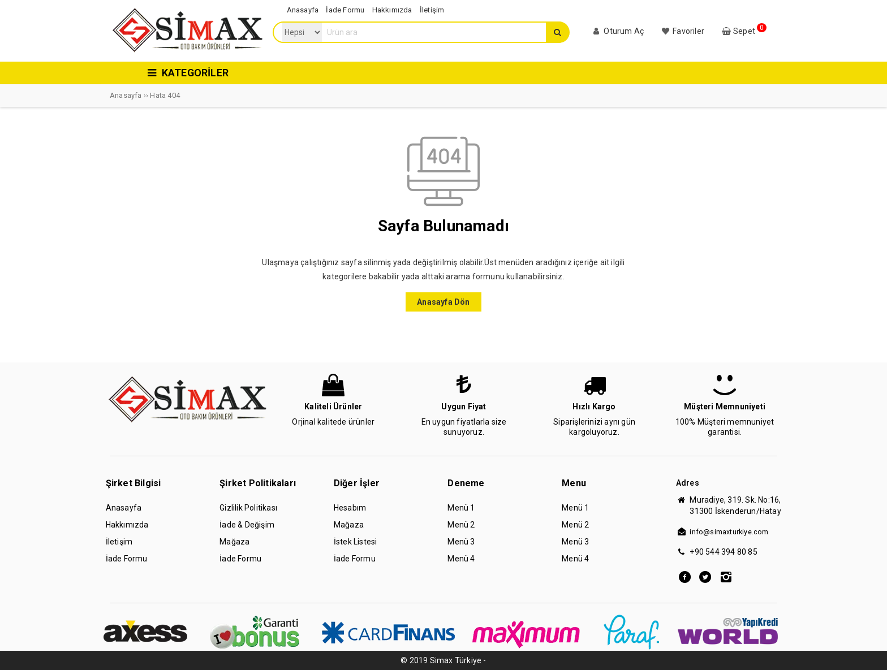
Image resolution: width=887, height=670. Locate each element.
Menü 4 (461, 558)
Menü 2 (461, 524)
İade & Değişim (246, 524)
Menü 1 (461, 507)
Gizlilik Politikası (248, 507)
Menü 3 (461, 541)
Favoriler (682, 31)
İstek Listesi (355, 541)
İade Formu (127, 558)
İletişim (119, 541)
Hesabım (350, 507)
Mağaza (234, 541)
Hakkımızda (127, 524)
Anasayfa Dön (443, 301)
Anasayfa (124, 507)
